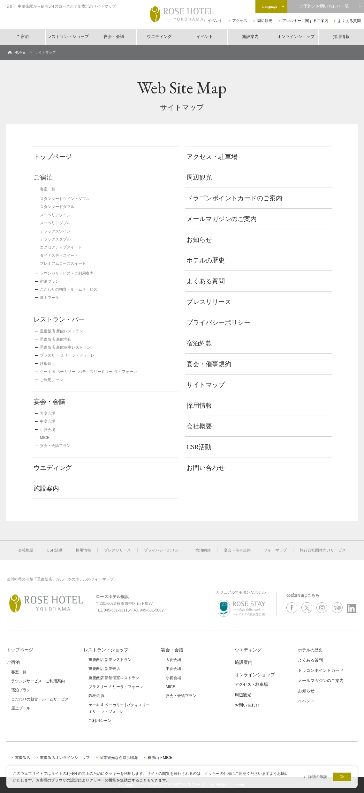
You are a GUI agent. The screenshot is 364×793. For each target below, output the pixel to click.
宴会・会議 (113, 36)
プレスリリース (208, 301)
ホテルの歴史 (205, 260)
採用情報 (341, 36)
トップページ (53, 156)
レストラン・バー (59, 319)
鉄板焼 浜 (48, 363)
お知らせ (199, 239)
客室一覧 (47, 189)
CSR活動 (198, 446)
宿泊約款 (199, 343)
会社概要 (199, 426)
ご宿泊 (22, 36)
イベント (215, 21)
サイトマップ (205, 384)
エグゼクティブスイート (61, 247)
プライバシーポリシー (218, 322)
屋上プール (49, 297)
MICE (44, 437)
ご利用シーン (51, 380)
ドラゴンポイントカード (321, 670)
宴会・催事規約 (208, 363)
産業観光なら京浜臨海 (119, 757)
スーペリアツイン (55, 215)
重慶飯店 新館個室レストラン (65, 347)
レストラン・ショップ (68, 36)
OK (342, 777)
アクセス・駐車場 (212, 156)
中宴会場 (47, 421)
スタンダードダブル (57, 206)
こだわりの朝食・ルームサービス (68, 289)
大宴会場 (47, 413)
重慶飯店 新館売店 (56, 339)
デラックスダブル (55, 239)
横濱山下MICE (160, 757)
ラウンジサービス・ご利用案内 (67, 273)
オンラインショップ (296, 36)
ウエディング (159, 36)
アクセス (239, 21)
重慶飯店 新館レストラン (61, 331)
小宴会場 (47, 429)
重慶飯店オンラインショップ (65, 757)
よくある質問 (349, 21)
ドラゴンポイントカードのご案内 (234, 198)
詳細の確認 (317, 776)
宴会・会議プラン (55, 445)
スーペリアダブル (55, 223)
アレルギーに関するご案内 (305, 21)
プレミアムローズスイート (63, 263)
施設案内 (250, 36)
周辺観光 (264, 21)
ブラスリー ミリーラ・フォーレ (67, 355)
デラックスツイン (55, 231)
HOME (19, 52)
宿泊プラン (49, 281)
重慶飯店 (22, 757)
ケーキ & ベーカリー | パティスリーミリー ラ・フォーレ (88, 371)
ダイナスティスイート (59, 255)
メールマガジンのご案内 (221, 218)
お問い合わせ (205, 467)
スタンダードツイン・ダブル (65, 198)
